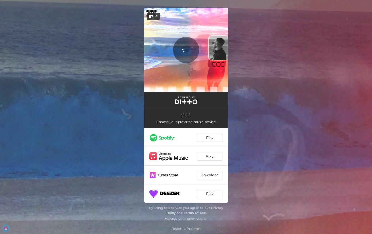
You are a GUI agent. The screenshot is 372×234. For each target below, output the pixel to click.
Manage (171, 219)
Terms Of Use (195, 213)
